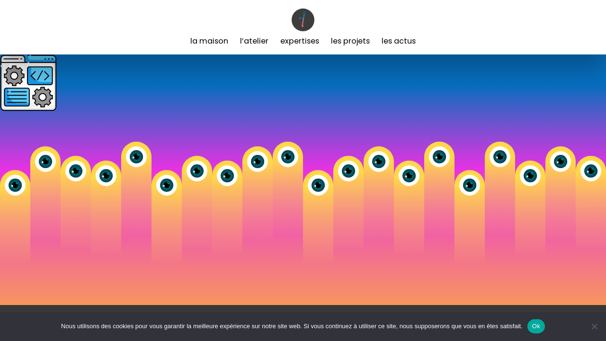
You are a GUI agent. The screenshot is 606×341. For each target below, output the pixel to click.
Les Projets (350, 41)
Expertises (299, 41)
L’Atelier (254, 41)
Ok (536, 326)
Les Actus (399, 41)
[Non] (594, 326)
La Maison (209, 41)
